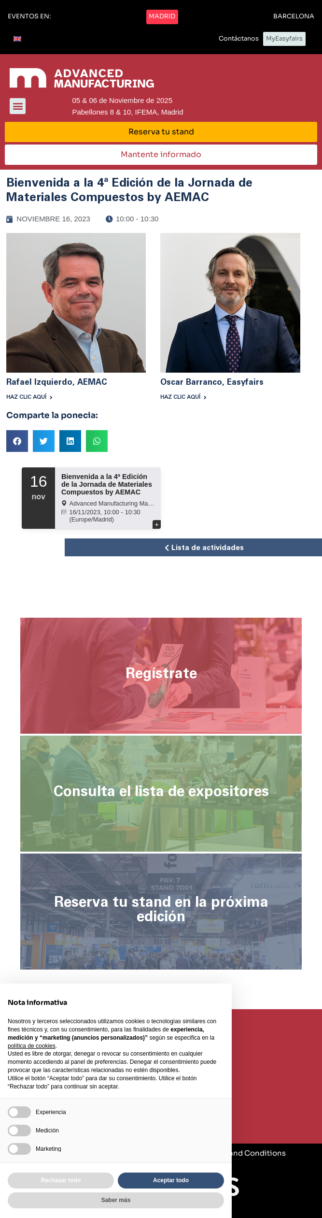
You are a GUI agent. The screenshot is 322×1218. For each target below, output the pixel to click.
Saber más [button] (116, 1200)
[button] (29, 17)
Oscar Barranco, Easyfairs (212, 382)
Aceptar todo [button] (171, 1180)
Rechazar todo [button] (61, 1180)
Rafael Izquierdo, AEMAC (56, 382)
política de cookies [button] (32, 1046)
